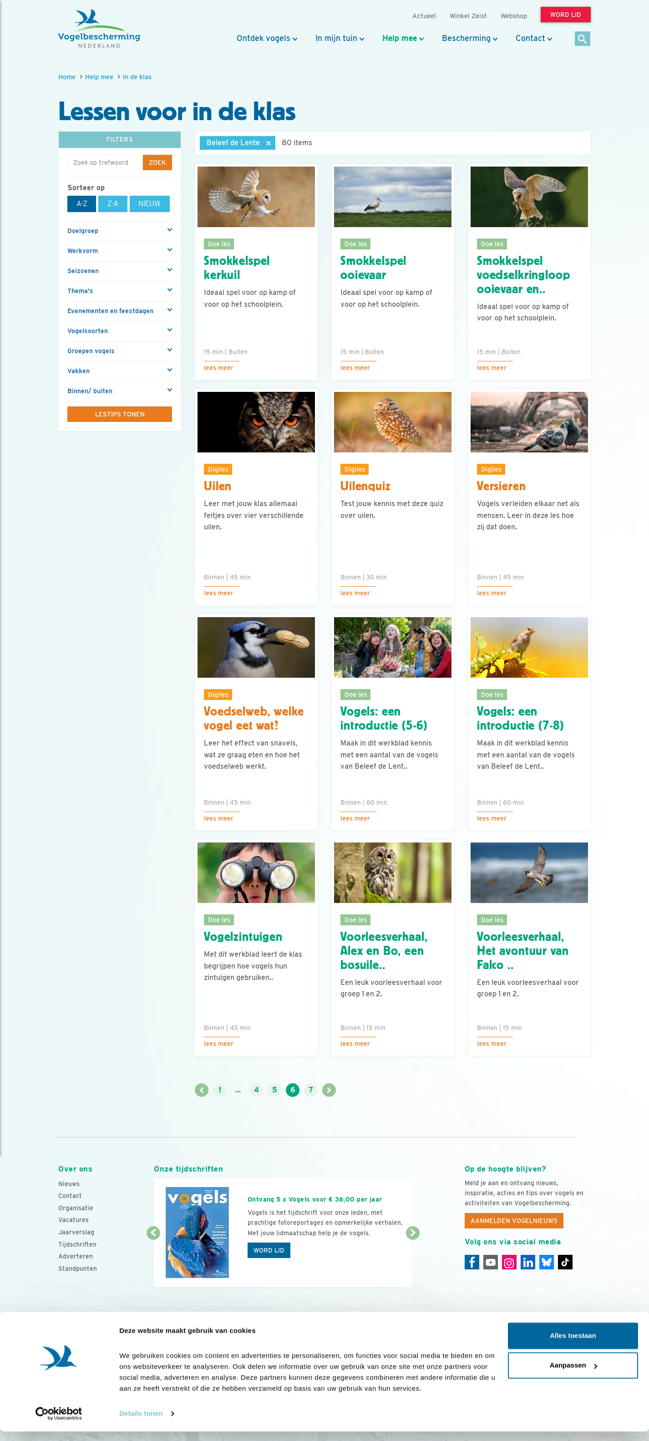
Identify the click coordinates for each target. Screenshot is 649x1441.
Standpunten (77, 1268)
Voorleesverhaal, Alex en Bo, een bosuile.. (383, 951)
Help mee (399, 38)
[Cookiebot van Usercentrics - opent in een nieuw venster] (59, 1423)
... (238, 1090)
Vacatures (73, 1219)
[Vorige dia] (153, 1260)
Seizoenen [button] (83, 270)
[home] (99, 28)
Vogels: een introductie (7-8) (520, 718)
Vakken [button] (78, 371)
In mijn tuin (336, 38)
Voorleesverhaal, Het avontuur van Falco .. (522, 951)
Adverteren (75, 1256)
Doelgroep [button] (82, 230)
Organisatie (75, 1208)
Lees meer (218, 367)
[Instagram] (509, 1262)
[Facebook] (472, 1262)
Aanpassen (573, 1375)
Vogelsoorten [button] (87, 331)
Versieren (501, 486)
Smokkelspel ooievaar (373, 268)
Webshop (514, 16)
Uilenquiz (365, 486)
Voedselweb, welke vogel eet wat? (254, 718)
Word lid (269, 1250)
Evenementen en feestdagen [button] (110, 311)
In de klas (137, 77)
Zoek (157, 162)
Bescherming (466, 38)
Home (67, 77)
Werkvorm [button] (82, 250)
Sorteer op (86, 187)
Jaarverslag (76, 1232)
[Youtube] (490, 1262)
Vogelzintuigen (243, 937)
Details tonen (140, 1423)
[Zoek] (583, 39)
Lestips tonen (120, 414)
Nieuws (69, 1183)
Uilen (218, 486)
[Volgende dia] (412, 1260)
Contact (530, 38)
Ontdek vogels (263, 38)
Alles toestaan (573, 1345)
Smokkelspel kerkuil (237, 268)
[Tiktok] (565, 1262)
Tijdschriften (77, 1244)
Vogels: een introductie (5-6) (383, 718)
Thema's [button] (80, 290)
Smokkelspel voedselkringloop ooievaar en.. (523, 275)
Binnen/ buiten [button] (89, 391)
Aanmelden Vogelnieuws (514, 1220)
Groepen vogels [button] (91, 351)
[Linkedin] (528, 1262)
